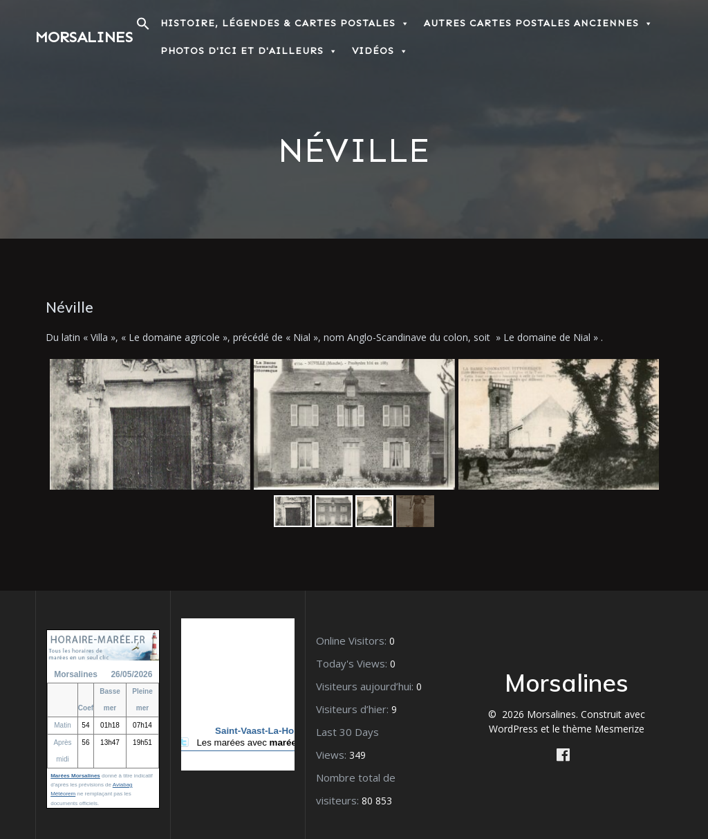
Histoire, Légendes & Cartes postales (285, 23)
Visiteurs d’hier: (353, 709)
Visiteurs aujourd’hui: (366, 686)
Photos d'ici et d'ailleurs (249, 51)
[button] (143, 27)
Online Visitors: (352, 640)
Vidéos (380, 51)
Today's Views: (353, 663)
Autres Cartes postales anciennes (538, 23)
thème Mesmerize (603, 728)
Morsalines (84, 37)
